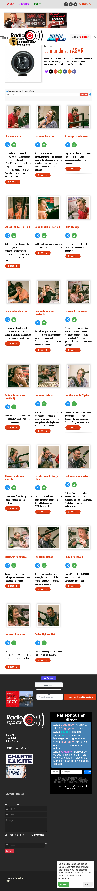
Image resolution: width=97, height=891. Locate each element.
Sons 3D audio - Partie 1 (17, 227)
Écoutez (12, 182)
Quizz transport (73, 227)
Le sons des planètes (16, 311)
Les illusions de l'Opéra (77, 395)
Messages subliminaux (77, 136)
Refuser (87, 884)
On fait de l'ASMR (74, 557)
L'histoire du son (13, 136)
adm (7, 880)
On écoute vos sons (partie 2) (15, 396)
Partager (49, 678)
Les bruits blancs (44, 557)
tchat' (37, 4)
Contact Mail (19, 793)
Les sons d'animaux (15, 634)
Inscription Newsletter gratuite (80, 696)
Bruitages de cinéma (16, 557)
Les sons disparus (44, 136)
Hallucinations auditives (77, 476)
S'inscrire (84, 94)
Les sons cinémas (44, 395)
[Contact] (74, 71)
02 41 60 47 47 (85, 4)
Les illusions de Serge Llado (46, 477)
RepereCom (19, 878)
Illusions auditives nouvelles (14, 477)
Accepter (63, 884)
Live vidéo (23, 4)
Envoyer (9, 851)
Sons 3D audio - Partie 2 (47, 227)
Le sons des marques (76, 311)
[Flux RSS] (70, 71)
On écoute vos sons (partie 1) (45, 312)
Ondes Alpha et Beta (45, 634)
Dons (10, 4)
